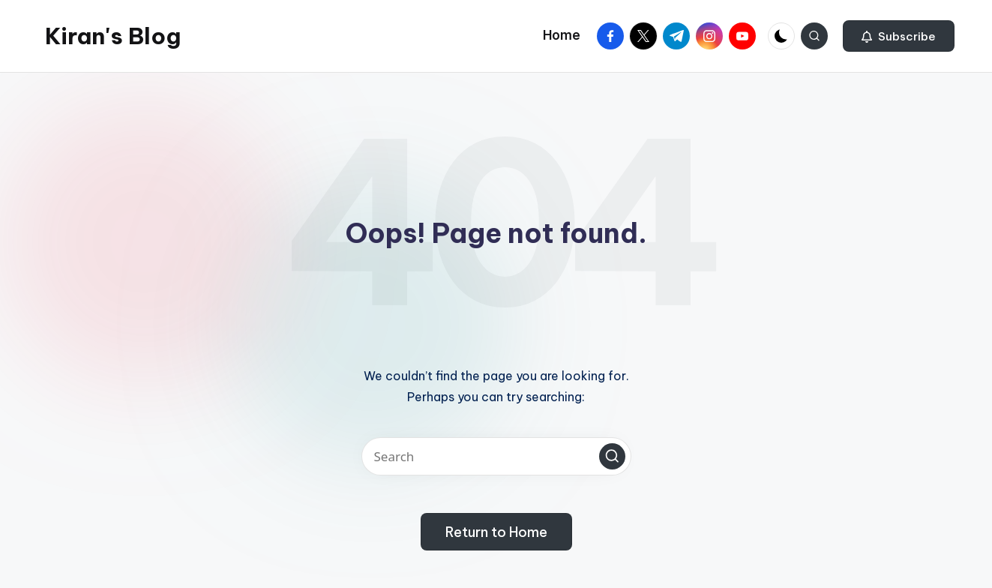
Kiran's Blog (113, 36)
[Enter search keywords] (496, 456)
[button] (899, 36)
